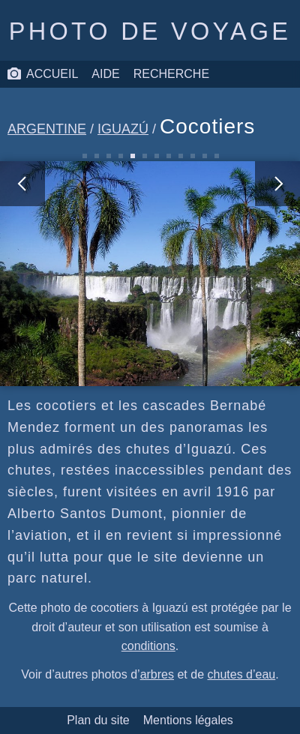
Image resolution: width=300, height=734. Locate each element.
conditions (149, 646)
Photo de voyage (150, 31)
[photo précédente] (75, 273)
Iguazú (123, 128)
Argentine (47, 128)
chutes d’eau (241, 674)
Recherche (171, 73)
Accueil (42, 74)
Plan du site (98, 720)
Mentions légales (188, 720)
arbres (157, 674)
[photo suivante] (225, 273)
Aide (105, 73)
